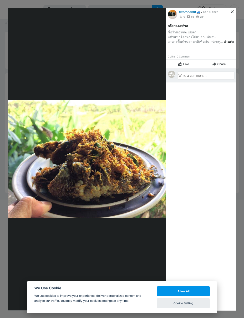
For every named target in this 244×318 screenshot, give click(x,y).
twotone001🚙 (189, 11)
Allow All (183, 291)
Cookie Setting (183, 303)
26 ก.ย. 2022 (210, 12)
